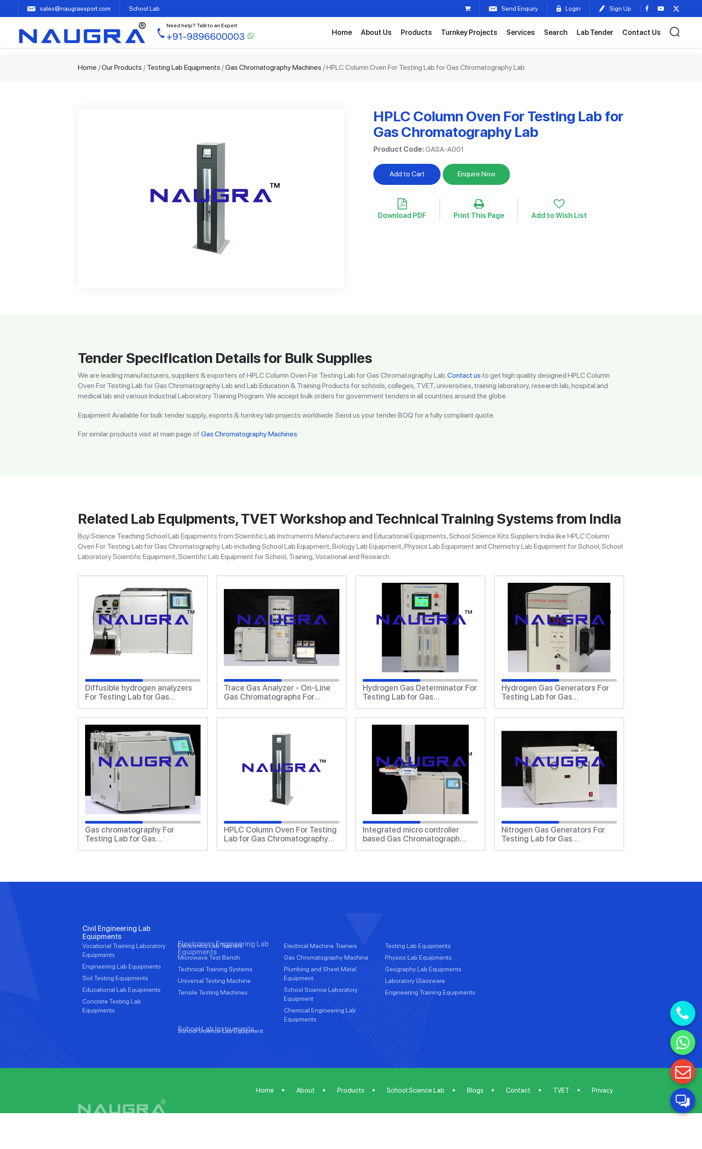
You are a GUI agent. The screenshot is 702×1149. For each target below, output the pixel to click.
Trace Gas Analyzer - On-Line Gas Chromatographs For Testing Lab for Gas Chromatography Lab (277, 692)
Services (520, 32)
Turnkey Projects (469, 32)
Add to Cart (407, 174)
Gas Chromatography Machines (273, 67)
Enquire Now (476, 174)
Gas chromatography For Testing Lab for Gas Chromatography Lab (129, 834)
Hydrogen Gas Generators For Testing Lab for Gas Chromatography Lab (555, 692)
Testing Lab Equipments (183, 67)
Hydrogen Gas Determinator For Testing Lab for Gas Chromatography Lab (420, 692)
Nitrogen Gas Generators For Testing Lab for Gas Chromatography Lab (553, 834)
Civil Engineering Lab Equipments (116, 960)
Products (416, 32)
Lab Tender (595, 32)
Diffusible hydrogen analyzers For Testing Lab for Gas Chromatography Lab (138, 692)
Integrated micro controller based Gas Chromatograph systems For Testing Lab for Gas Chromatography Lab (412, 834)
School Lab (144, 8)
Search (556, 32)
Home (342, 32)
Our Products (122, 67)
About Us (376, 32)
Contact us (464, 375)
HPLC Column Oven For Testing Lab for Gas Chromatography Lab (280, 834)
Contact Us (641, 32)
